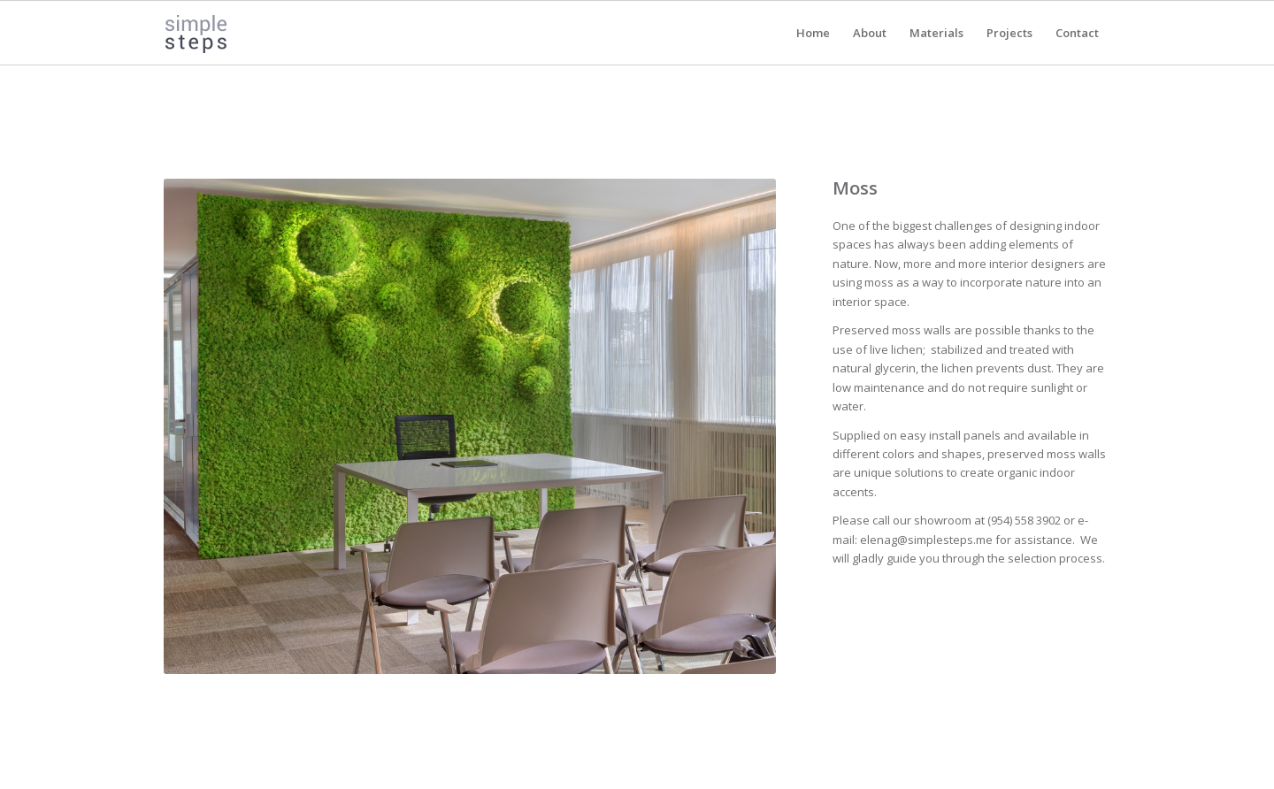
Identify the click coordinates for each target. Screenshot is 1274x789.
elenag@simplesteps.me (926, 540)
